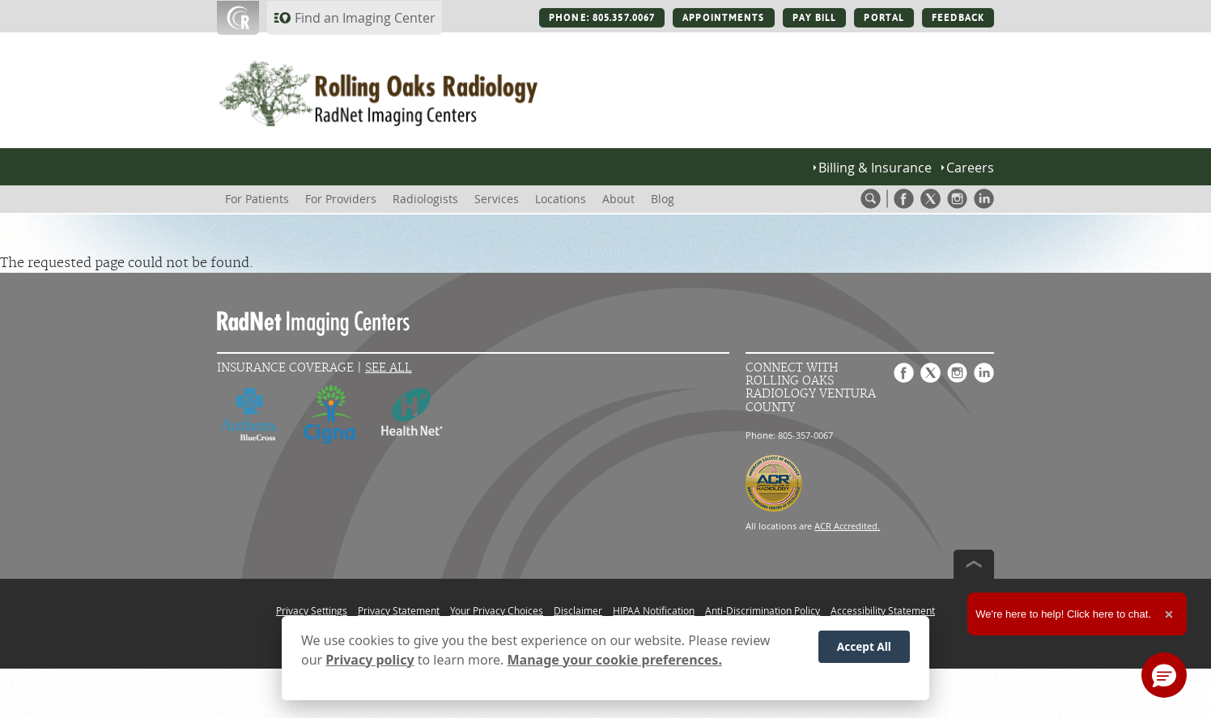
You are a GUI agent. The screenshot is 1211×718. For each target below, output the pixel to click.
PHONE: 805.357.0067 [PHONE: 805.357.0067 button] (602, 17)
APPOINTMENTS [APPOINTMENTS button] (723, 17)
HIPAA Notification (654, 610)
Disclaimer (578, 610)
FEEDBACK (958, 17)
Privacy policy (369, 660)
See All (388, 368)
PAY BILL (814, 17)
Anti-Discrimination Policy (762, 610)
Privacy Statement (399, 610)
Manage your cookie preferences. (615, 660)
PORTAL (884, 17)
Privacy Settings (311, 610)
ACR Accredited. (847, 526)
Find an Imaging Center (365, 18)
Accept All (864, 646)
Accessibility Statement (883, 610)
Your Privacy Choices (496, 610)
